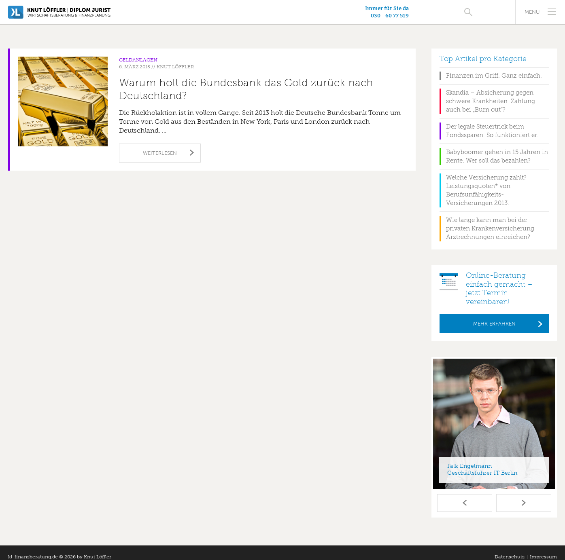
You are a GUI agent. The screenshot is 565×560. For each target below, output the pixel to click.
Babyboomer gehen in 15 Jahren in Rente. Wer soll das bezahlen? (497, 148)
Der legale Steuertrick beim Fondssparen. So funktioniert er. (492, 122)
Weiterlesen (160, 145)
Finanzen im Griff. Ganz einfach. (494, 67)
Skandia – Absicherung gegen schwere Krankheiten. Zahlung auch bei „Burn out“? (490, 92)
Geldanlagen (138, 51)
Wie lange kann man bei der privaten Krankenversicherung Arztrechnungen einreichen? (490, 220)
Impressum (543, 548)
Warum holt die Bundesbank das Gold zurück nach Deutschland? (246, 80)
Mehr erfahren (494, 315)
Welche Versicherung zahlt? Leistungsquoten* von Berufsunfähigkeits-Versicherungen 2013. (486, 181)
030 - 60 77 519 (463, 16)
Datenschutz (510, 548)
